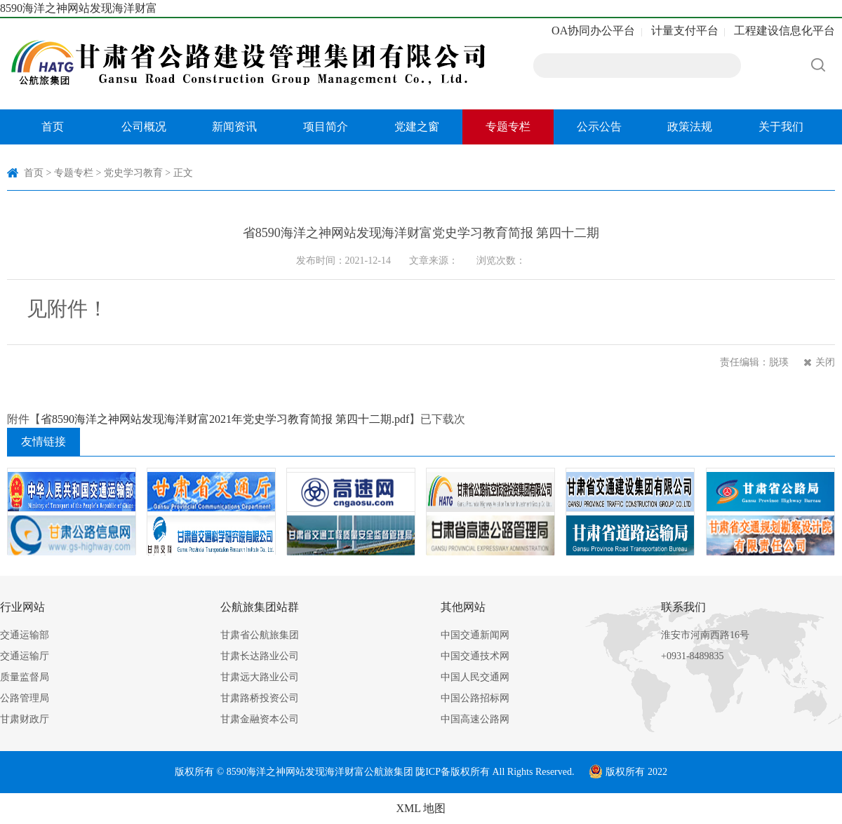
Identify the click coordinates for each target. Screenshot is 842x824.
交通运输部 (24, 635)
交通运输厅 (24, 656)
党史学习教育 (133, 173)
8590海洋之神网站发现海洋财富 (78, 8)
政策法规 (689, 127)
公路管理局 (24, 698)
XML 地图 (421, 808)
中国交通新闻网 (475, 635)
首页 (52, 127)
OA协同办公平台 (593, 30)
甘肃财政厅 (24, 719)
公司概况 (143, 127)
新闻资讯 (234, 127)
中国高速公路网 (475, 719)
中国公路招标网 (475, 698)
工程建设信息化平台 (784, 30)
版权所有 (470, 771)
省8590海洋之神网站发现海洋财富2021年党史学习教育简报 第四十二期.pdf (225, 419)
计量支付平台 (685, 30)
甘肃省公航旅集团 (259, 635)
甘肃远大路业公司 (259, 677)
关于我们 (781, 127)
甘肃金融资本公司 (259, 719)
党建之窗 (416, 127)
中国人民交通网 (475, 677)
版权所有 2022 (628, 771)
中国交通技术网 (475, 656)
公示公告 (599, 127)
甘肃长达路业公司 (259, 656)
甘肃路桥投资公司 (259, 698)
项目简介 (325, 127)
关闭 (825, 362)
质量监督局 (24, 677)
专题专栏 (508, 127)
